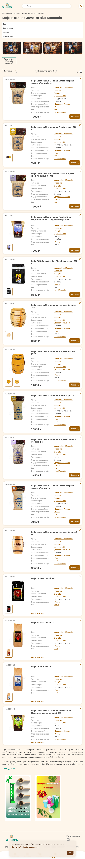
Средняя (57, 139)
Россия (57, 107)
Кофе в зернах (20, 13)
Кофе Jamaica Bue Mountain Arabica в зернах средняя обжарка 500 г (52, 174)
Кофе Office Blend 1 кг (41, 666)
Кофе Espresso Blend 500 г (43, 578)
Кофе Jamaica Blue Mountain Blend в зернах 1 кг (54, 395)
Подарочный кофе (62, 104)
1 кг (56, 422)
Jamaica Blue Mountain (63, 87)
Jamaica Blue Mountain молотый (9, 61)
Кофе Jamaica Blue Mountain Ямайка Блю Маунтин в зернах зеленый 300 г (51, 711)
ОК (70, 852)
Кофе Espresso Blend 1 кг (43, 622)
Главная (5, 13)
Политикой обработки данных (25, 847)
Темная (57, 93)
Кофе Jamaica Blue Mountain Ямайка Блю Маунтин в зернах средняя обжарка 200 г (51, 218)
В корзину (75, 116)
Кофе (11, 13)
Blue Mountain (60, 112)
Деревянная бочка (62, 323)
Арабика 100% (60, 96)
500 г (56, 110)
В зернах (58, 90)
